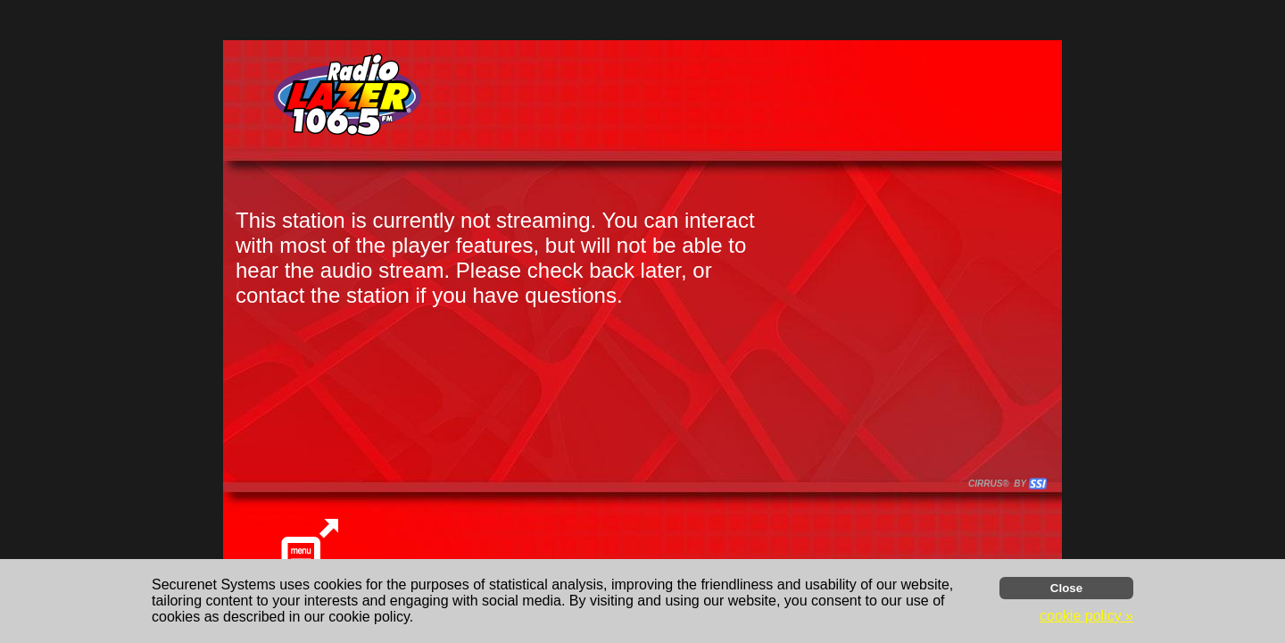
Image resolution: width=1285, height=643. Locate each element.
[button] (1038, 483)
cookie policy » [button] (1086, 615)
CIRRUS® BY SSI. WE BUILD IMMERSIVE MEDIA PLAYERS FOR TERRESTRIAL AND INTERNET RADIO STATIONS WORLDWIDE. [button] (999, 484)
